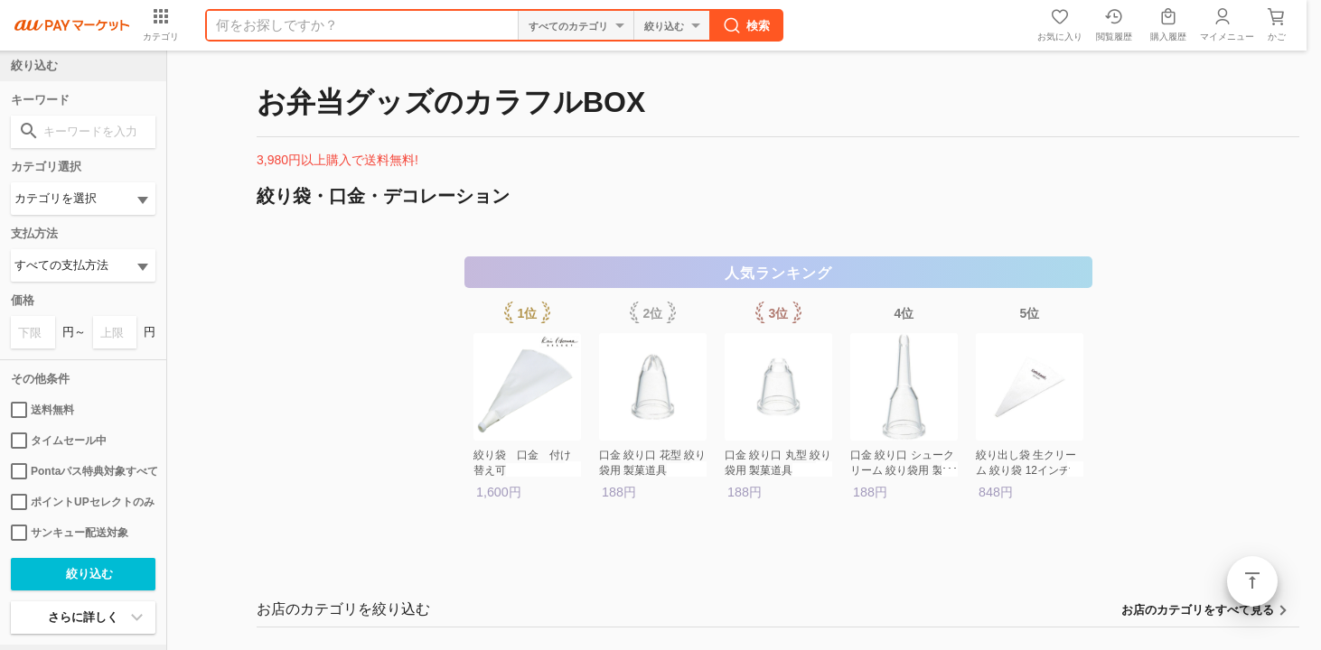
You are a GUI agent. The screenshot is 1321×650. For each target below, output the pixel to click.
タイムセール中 (59, 440)
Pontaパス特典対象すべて (83, 471)
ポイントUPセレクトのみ (83, 502)
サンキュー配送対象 (69, 533)
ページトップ (1252, 581)
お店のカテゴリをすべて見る (1197, 610)
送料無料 (42, 410)
